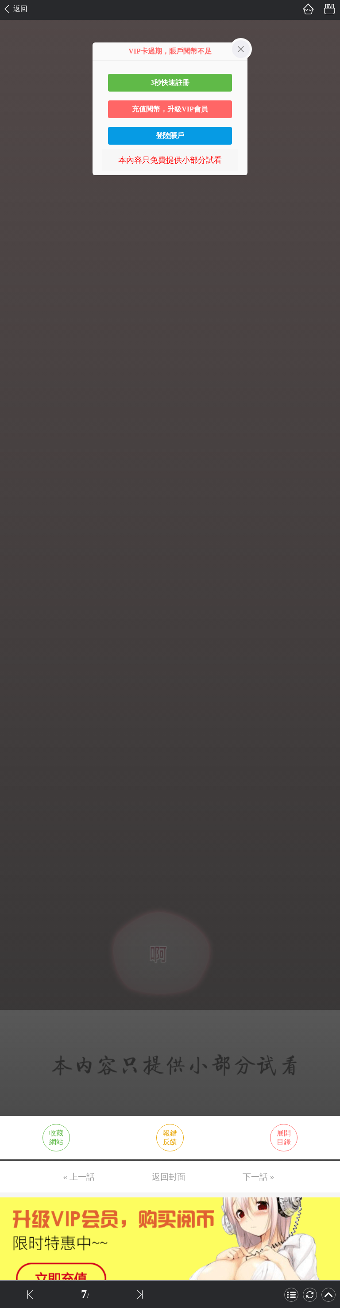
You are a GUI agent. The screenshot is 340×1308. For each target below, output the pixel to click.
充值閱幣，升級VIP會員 (170, 109)
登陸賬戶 (170, 135)
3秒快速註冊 (170, 82)
